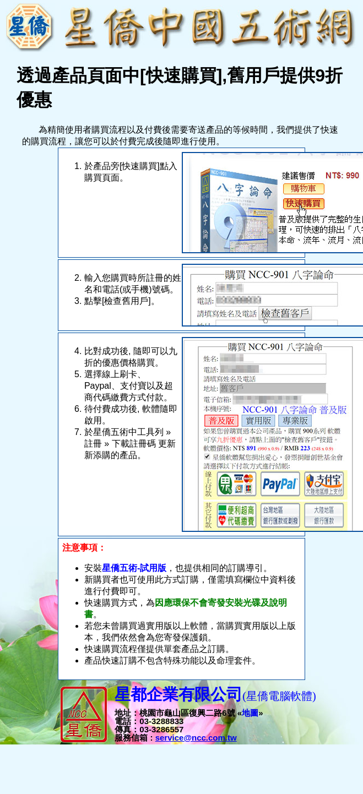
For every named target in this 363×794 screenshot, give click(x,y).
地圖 (250, 712)
